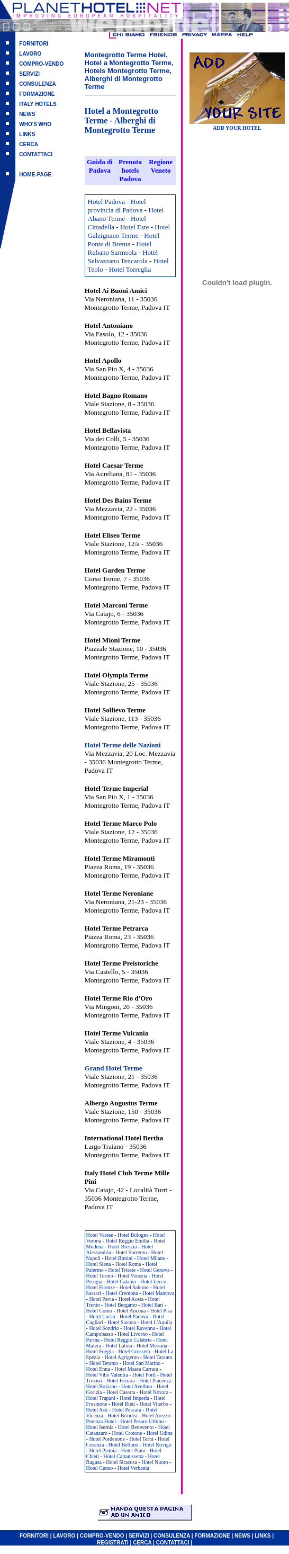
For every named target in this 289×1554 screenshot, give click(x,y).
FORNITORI (33, 44)
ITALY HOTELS (37, 104)
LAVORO (30, 54)
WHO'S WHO (35, 124)
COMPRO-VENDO (41, 64)
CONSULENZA (37, 84)
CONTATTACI (35, 154)
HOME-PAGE (35, 174)
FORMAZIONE (37, 94)
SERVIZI (29, 74)
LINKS (27, 134)
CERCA (28, 144)
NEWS (27, 114)
